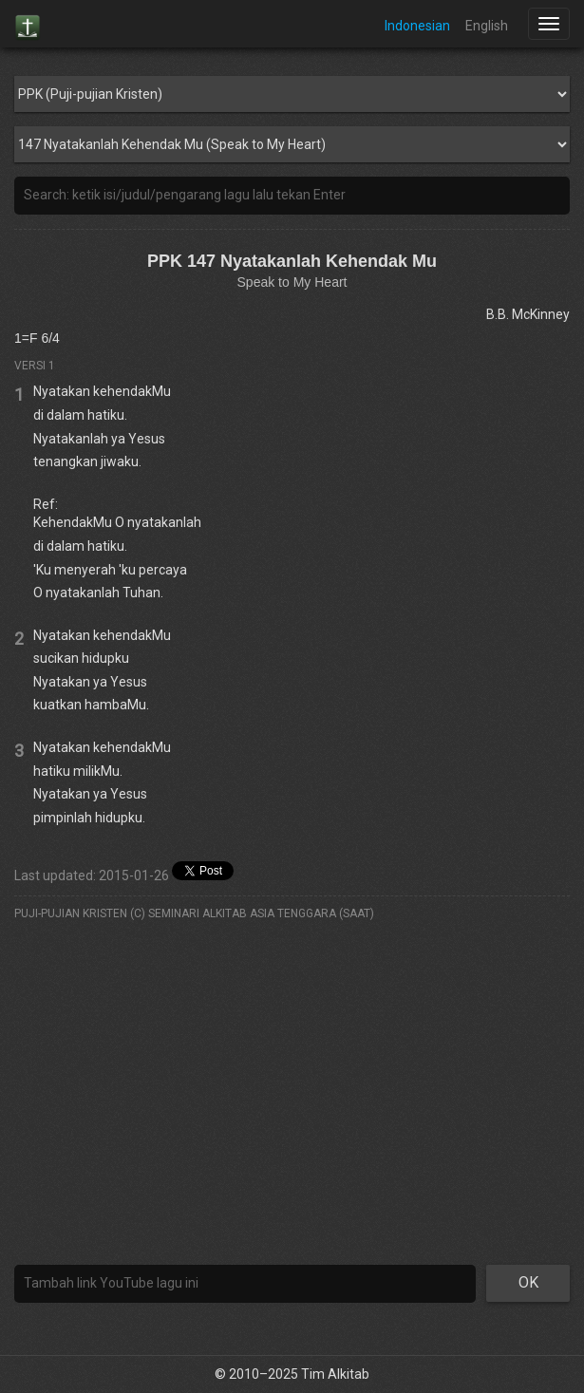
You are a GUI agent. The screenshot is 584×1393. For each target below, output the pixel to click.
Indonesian (417, 25)
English (486, 25)
